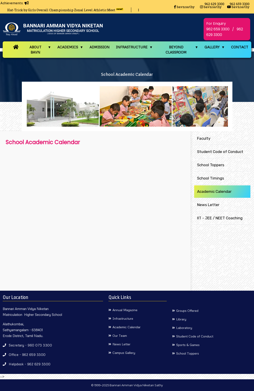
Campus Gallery (123, 353)
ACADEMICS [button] (67, 47)
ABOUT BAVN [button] (35, 49)
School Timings (210, 178)
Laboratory (184, 328)
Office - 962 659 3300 (27, 355)
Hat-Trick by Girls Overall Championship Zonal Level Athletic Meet (68, 10)
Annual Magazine (124, 310)
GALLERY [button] (212, 47)
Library (181, 319)
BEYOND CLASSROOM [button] (176, 49)
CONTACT (239, 47)
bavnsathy (184, 6)
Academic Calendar (214, 191)
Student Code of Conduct (220, 151)
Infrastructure (122, 318)
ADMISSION (100, 47)
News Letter (208, 204)
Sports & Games (188, 345)
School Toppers (210, 165)
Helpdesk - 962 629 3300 (30, 364)
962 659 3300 (217, 29)
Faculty (203, 138)
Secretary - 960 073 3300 (30, 345)
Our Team (119, 335)
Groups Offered (187, 310)
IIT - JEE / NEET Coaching (220, 218)
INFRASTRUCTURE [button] (132, 47)
